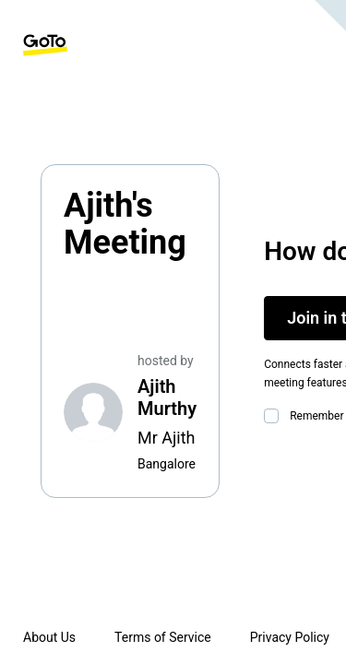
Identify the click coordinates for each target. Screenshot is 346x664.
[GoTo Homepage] (45, 45)
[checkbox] (275, 416)
